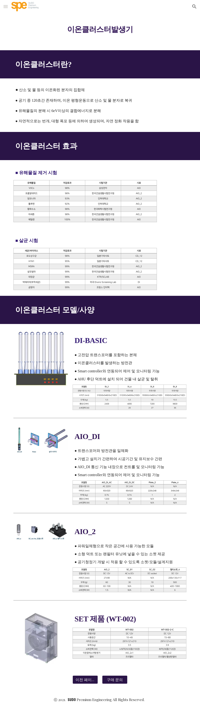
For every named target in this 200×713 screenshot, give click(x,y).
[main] (100, 27)
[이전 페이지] (85, 679)
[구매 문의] (114, 679)
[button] (5, 6)
